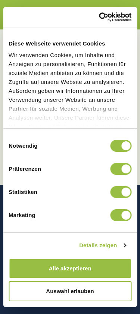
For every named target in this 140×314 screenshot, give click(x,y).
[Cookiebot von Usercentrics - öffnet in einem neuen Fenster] (99, 17)
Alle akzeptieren (70, 268)
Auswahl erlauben (70, 291)
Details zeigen (98, 245)
